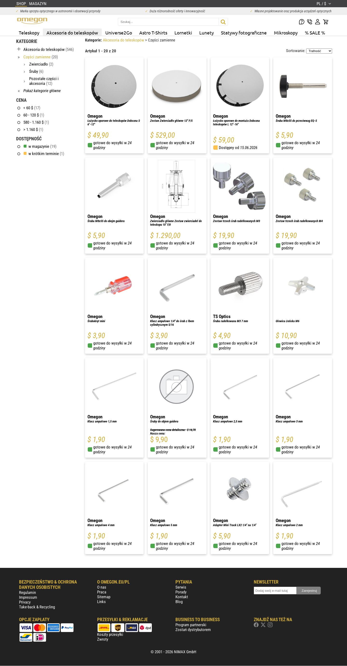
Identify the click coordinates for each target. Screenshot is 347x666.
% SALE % (315, 32)
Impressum (28, 597)
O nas (101, 587)
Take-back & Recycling (37, 607)
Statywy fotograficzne (244, 32)
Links (101, 601)
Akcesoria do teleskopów (72, 32)
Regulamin (27, 592)
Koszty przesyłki (110, 634)
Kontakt (181, 596)
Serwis (180, 587)
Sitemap (103, 596)
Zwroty (102, 639)
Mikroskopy (286, 32)
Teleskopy (29, 32)
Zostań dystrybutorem (193, 629)
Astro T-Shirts (153, 32)
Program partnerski (190, 624)
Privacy (25, 602)
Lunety (206, 32)
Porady (181, 592)
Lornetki (183, 32)
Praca (101, 592)
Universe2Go (118, 32)
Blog (179, 601)
